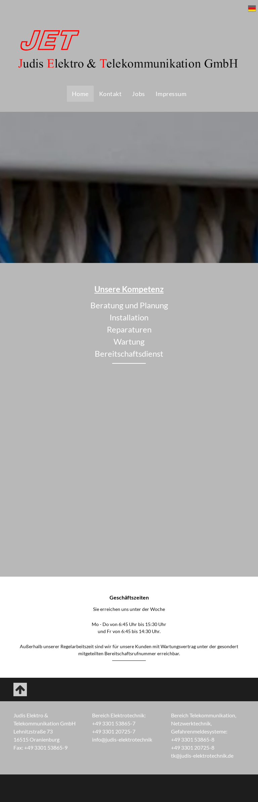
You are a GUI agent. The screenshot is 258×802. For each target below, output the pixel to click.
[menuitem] (80, 94)
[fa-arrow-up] (20, 694)
